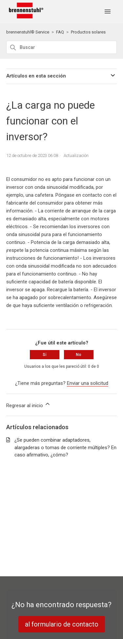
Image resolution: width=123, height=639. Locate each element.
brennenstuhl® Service (27, 32)
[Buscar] (61, 47)
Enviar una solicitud (87, 383)
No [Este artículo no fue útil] (78, 354)
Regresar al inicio (28, 404)
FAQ (60, 32)
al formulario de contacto (61, 624)
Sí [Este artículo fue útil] (44, 354)
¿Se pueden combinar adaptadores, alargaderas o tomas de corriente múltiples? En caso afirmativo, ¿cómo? (65, 447)
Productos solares (88, 32)
